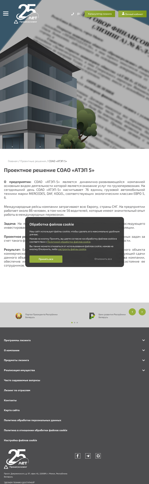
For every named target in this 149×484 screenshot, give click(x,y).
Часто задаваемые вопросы (22, 380)
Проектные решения (33, 161)
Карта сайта (12, 410)
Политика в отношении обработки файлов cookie (35, 430)
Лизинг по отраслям (17, 390)
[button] (142, 311)
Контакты (10, 400)
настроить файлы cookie (72, 249)
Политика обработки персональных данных (32, 420)
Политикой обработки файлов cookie (68, 241)
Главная (13, 161)
